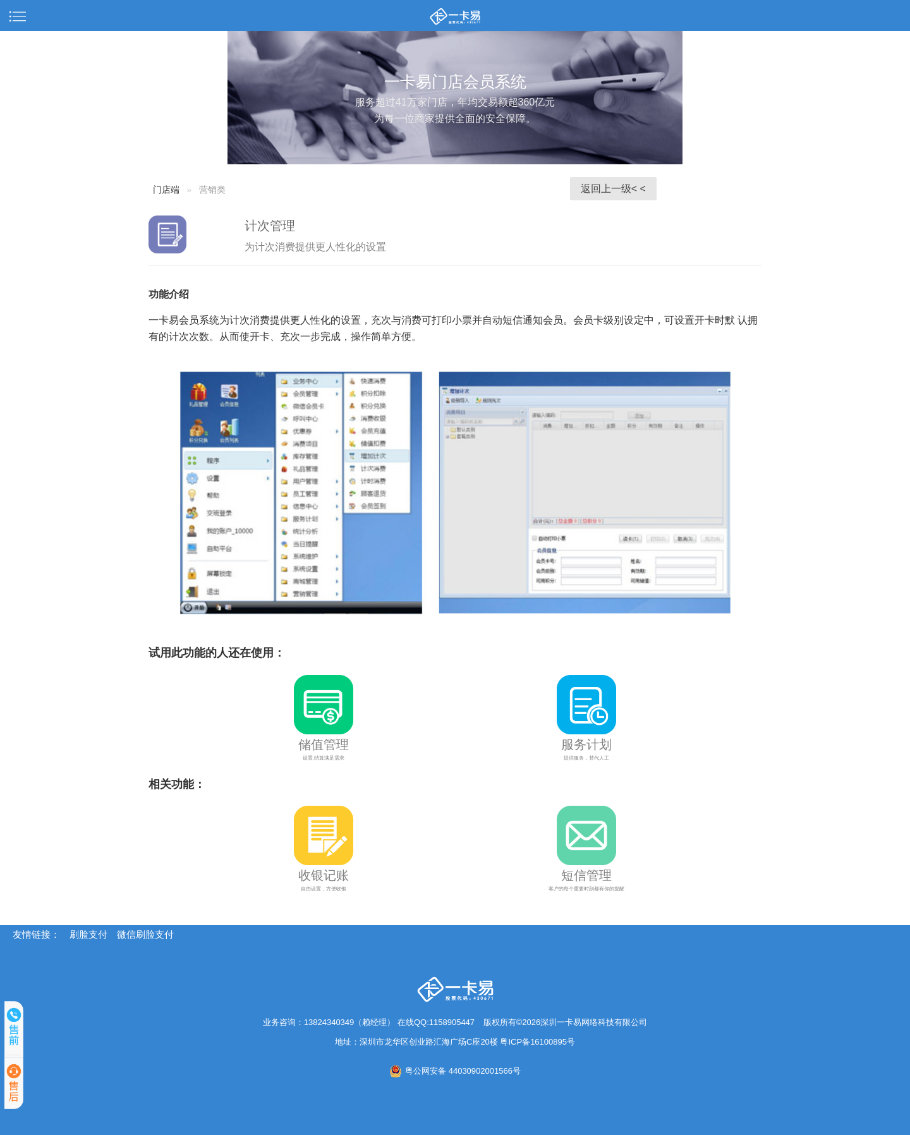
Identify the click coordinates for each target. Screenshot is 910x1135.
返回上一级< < (613, 188)
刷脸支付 (88, 934)
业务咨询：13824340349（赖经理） (330, 1022)
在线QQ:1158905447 (436, 1022)
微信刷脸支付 (145, 934)
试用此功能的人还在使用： (217, 652)
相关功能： (177, 784)
